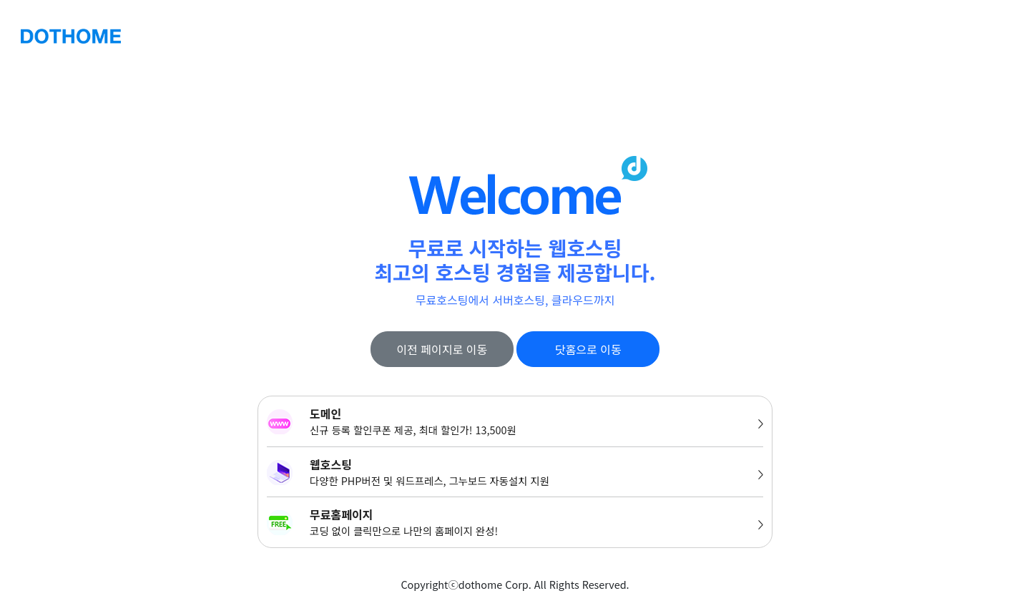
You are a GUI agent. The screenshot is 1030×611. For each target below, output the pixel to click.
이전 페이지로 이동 (441, 349)
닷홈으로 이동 (588, 349)
